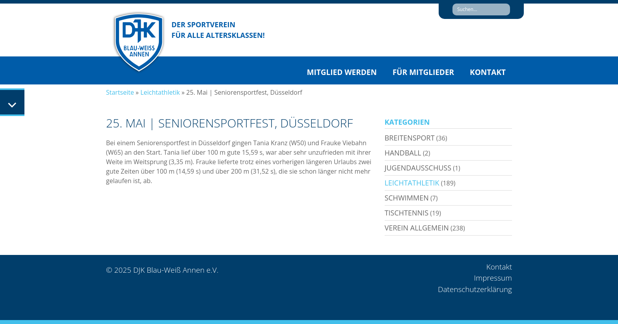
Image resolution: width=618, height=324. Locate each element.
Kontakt (488, 72)
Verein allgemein (417, 227)
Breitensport (410, 137)
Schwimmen (407, 197)
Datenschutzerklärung (475, 289)
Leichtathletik (160, 92)
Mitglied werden (342, 72)
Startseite (120, 92)
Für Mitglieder (423, 72)
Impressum (493, 278)
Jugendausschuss (418, 167)
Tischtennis (406, 212)
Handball (403, 152)
